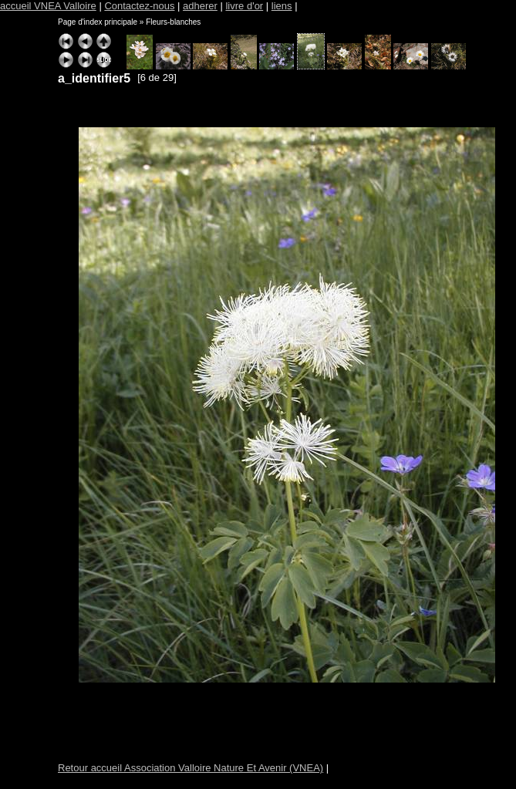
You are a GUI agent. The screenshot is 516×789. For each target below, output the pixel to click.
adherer (200, 6)
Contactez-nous (139, 6)
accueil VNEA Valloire (48, 6)
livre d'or (244, 6)
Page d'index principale (97, 22)
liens (281, 6)
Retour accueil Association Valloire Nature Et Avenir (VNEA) (190, 768)
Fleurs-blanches (173, 22)
